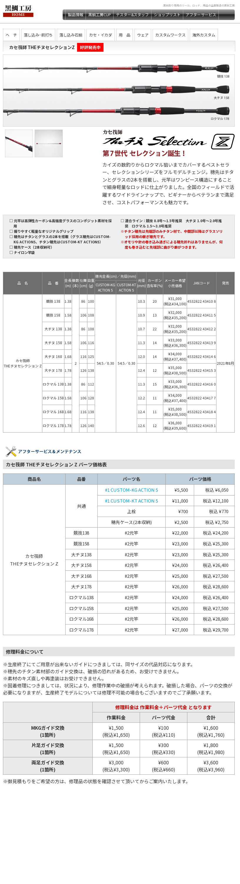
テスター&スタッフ (132, 14)
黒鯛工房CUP (99, 14)
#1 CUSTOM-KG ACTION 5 (131, 490)
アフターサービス (201, 14)
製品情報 (75, 14)
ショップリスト (167, 14)
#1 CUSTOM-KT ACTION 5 (131, 501)
